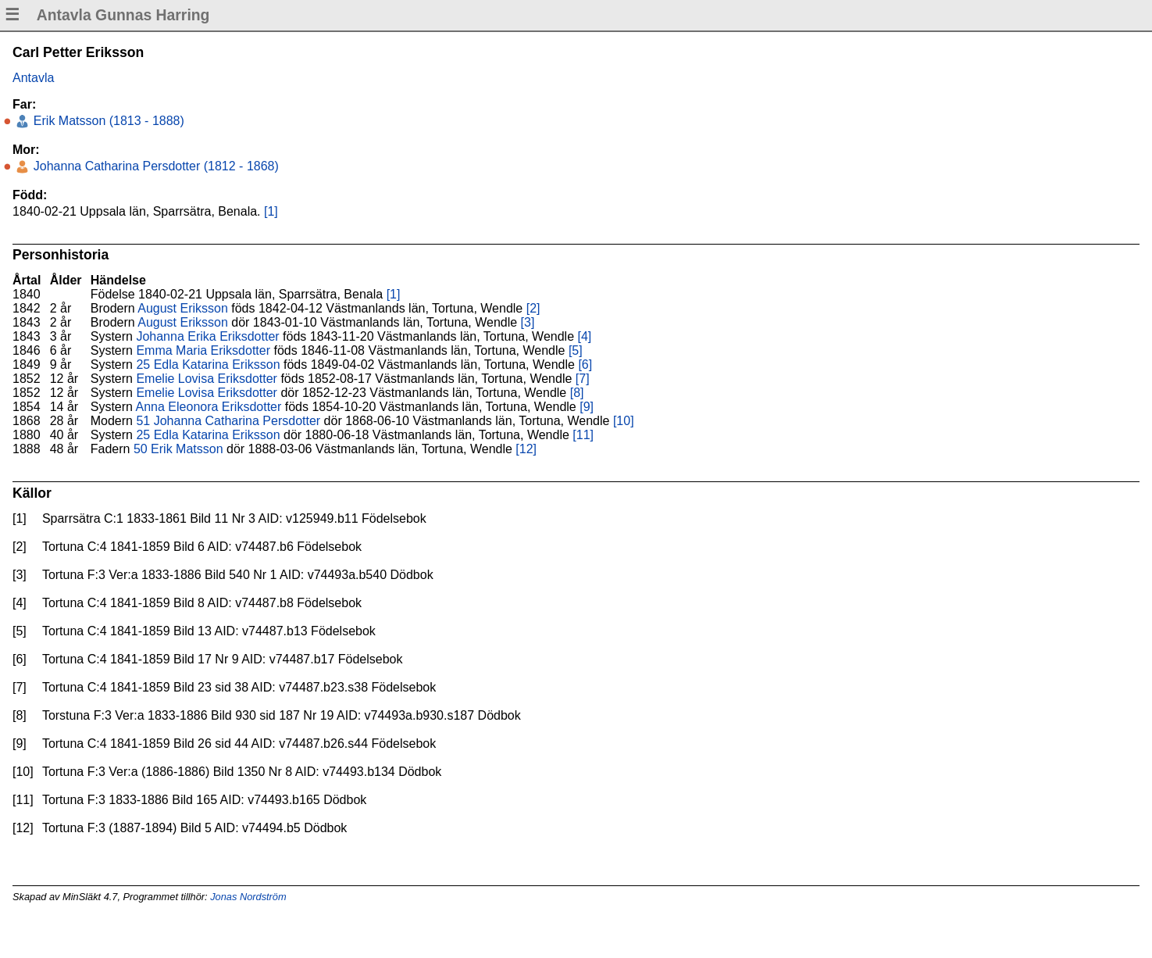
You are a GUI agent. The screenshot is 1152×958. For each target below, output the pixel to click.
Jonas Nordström (248, 897)
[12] (526, 449)
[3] (528, 322)
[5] (576, 350)
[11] (583, 434)
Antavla (33, 77)
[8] (577, 392)
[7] (583, 378)
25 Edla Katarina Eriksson (208, 364)
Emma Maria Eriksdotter (203, 350)
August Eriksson (182, 308)
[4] (585, 336)
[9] (587, 406)
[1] (271, 211)
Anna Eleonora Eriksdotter (209, 406)
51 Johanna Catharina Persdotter (228, 420)
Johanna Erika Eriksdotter (207, 336)
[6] (585, 364)
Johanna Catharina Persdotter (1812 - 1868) (154, 166)
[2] (533, 308)
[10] (623, 420)
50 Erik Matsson (178, 449)
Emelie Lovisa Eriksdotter (206, 378)
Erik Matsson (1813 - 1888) (107, 120)
